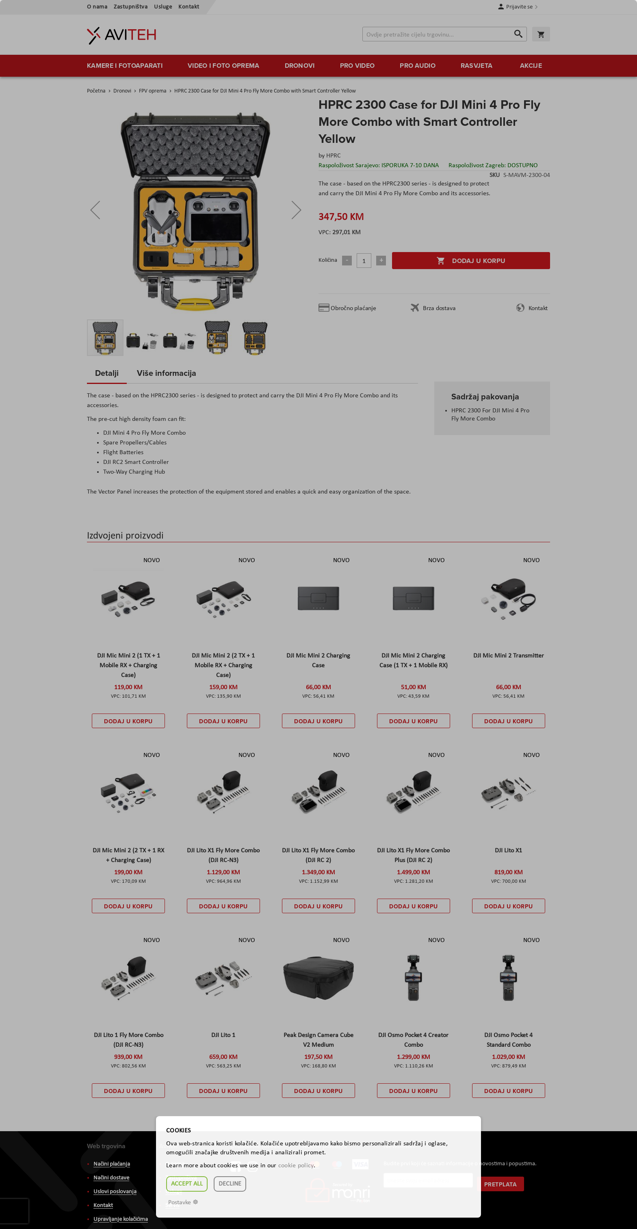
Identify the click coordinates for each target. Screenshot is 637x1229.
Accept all (187, 1184)
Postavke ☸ (183, 1202)
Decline (230, 1184)
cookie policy (296, 1165)
